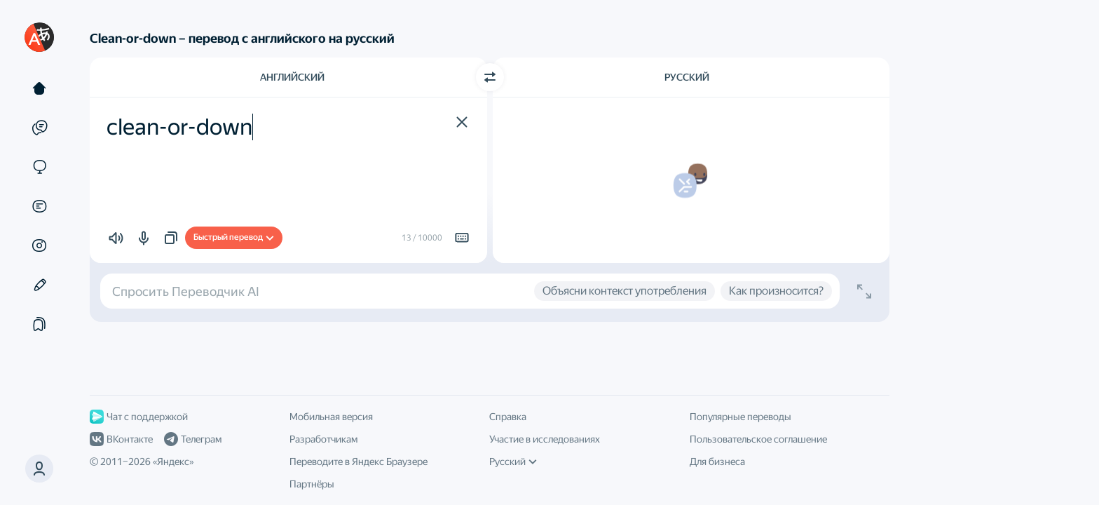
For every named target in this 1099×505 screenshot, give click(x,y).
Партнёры (311, 484)
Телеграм (192, 439)
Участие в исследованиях (544, 439)
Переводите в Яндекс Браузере (358, 461)
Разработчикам (323, 439)
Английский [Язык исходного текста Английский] (292, 77)
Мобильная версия (331, 416)
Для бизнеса (717, 461)
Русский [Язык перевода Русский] (686, 77)
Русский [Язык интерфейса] (513, 461)
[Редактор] (39, 285)
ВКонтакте (121, 439)
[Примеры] (39, 128)
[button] (39, 468)
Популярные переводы (740, 416)
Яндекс (173, 461)
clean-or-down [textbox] (179, 127)
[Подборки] (39, 324)
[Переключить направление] (490, 77)
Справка (507, 416)
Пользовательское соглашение (758, 439)
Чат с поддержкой (139, 417)
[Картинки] (39, 245)
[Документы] (39, 206)
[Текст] (39, 88)
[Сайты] (39, 167)
